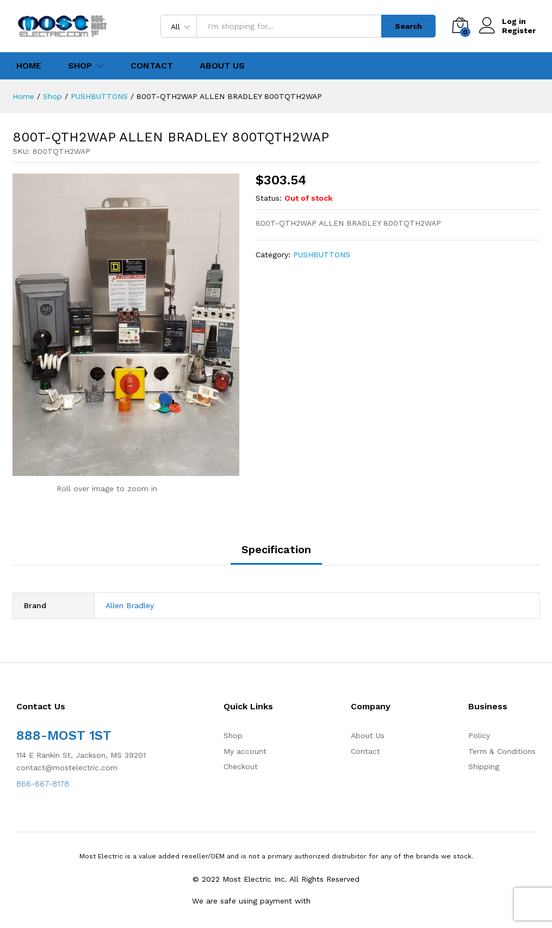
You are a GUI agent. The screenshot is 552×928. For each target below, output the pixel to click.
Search (408, 26)
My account (245, 751)
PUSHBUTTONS (321, 254)
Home (28, 65)
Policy (479, 735)
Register (519, 30)
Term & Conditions (502, 751)
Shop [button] (80, 65)
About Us (222, 65)
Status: (269, 198)
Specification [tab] (276, 549)
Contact (152, 65)
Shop (233, 735)
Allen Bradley (130, 605)
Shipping (483, 766)
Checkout (241, 766)
